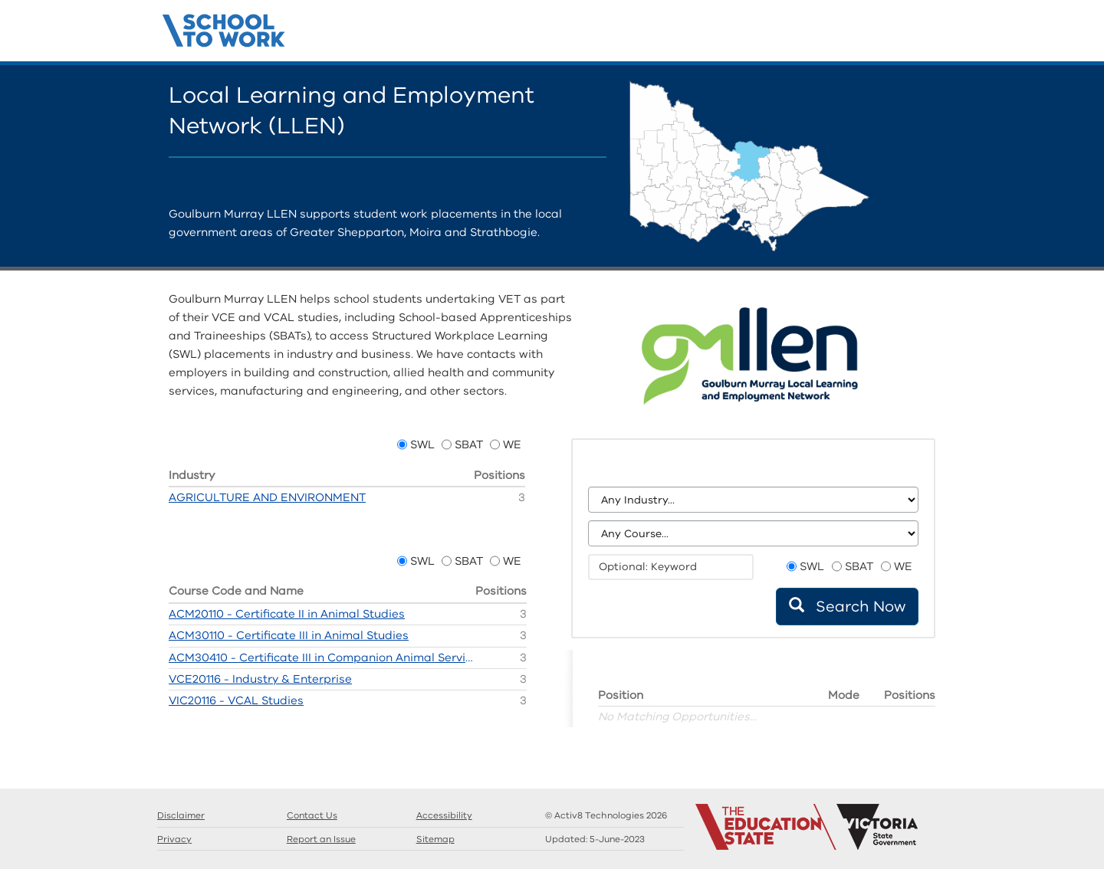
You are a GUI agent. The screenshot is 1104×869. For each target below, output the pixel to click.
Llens (912, 34)
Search (866, 34)
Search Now (847, 606)
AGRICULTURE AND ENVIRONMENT (267, 497)
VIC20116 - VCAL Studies (236, 700)
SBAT (469, 444)
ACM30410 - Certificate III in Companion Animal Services (322, 657)
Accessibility (444, 815)
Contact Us (935, 34)
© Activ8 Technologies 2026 (606, 815)
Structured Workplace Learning (224, 28)
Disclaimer (181, 815)
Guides (889, 34)
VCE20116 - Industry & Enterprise (260, 679)
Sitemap (435, 839)
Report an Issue (321, 839)
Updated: (595, 839)
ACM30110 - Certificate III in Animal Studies (289, 635)
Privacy (174, 839)
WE (512, 444)
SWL (422, 444)
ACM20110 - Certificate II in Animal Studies (287, 613)
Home (843, 34)
